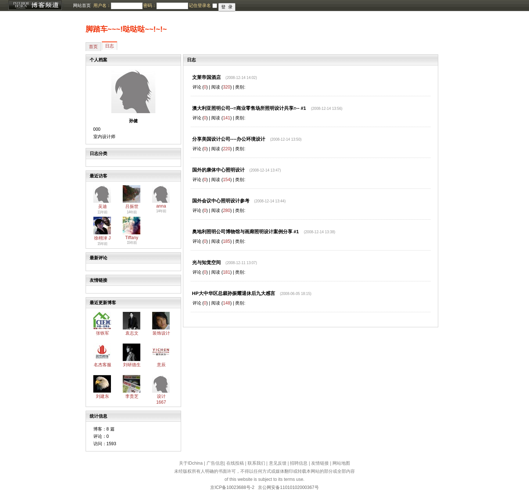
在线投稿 (235, 463)
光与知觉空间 (206, 262)
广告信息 (215, 463)
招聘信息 (298, 463)
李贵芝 (131, 396)
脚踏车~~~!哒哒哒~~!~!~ (126, 29)
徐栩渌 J (102, 238)
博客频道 (35, 5)
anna (161, 206)
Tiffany (131, 237)
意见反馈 (278, 463)
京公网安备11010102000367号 (288, 487)
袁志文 (131, 333)
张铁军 (102, 333)
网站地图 (341, 463)
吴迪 (102, 206)
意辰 (161, 364)
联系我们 (256, 463)
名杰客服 (102, 364)
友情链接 (320, 463)
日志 (109, 45)
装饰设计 (161, 333)
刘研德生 (132, 364)
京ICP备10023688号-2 (232, 487)
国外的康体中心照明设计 (218, 170)
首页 (93, 46)
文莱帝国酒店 (206, 77)
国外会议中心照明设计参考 (220, 201)
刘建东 (102, 396)
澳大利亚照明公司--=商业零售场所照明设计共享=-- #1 (249, 108)
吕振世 (131, 206)
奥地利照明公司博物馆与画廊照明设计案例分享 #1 (245, 231)
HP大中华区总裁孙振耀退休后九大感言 (233, 293)
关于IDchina (191, 463)
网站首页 (82, 5)
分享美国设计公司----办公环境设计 (228, 139)
